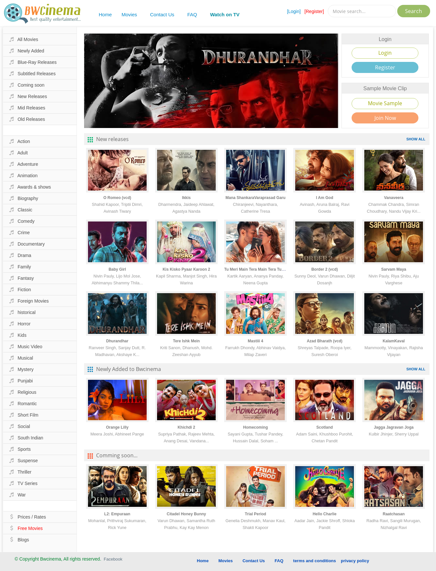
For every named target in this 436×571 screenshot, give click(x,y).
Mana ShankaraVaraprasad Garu (255, 197)
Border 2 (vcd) (324, 269)
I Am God (324, 197)
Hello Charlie (324, 514)
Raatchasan (393, 514)
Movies (129, 14)
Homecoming (255, 427)
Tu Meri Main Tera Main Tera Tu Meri (257, 269)
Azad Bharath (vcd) (324, 341)
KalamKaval (394, 341)
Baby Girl (117, 269)
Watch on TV (225, 14)
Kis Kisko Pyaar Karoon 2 (186, 269)
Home (105, 14)
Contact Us (162, 14)
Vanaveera (393, 197)
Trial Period (255, 514)
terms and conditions (314, 560)
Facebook (113, 559)
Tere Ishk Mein (186, 341)
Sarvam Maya (393, 269)
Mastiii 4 (255, 341)
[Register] (314, 11)
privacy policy (355, 560)
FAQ (192, 14)
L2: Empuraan (117, 514)
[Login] (294, 11)
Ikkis (186, 197)
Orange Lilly (117, 427)
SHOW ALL (415, 139)
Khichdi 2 (186, 427)
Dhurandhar (117, 341)
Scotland (324, 427)
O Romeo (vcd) (117, 197)
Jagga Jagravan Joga (394, 427)
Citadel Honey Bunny (186, 514)
